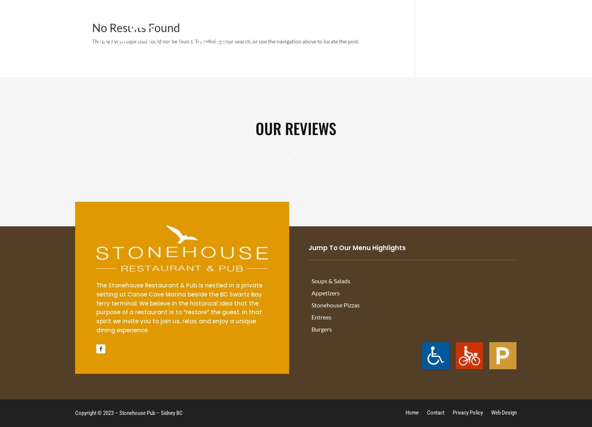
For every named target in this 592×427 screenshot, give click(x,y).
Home (412, 413)
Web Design (504, 413)
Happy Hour (381, 18)
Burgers (321, 329)
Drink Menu (333, 18)
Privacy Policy (468, 413)
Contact (537, 18)
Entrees (321, 317)
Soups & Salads (330, 281)
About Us (492, 18)
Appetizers (325, 293)
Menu (420, 18)
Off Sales (453, 18)
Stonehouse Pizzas (335, 305)
